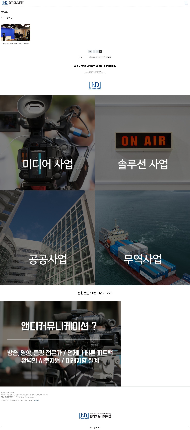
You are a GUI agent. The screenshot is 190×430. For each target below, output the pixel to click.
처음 (90, 51)
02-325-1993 (102, 293)
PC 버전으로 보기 (95, 428)
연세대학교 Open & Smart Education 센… (16, 43)
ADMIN (36, 400)
